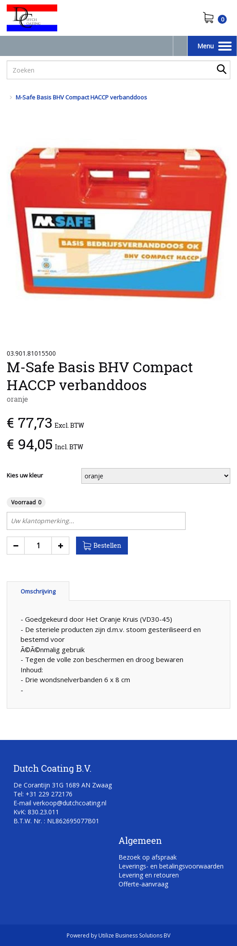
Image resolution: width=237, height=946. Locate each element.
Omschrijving (38, 591)
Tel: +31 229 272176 (42, 794)
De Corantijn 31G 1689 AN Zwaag (62, 785)
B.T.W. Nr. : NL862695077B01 (56, 821)
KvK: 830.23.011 (36, 812)
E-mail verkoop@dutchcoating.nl (59, 803)
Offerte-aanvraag (143, 884)
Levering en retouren (148, 875)
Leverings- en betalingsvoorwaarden (171, 866)
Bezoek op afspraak (147, 857)
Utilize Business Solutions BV (134, 935)
